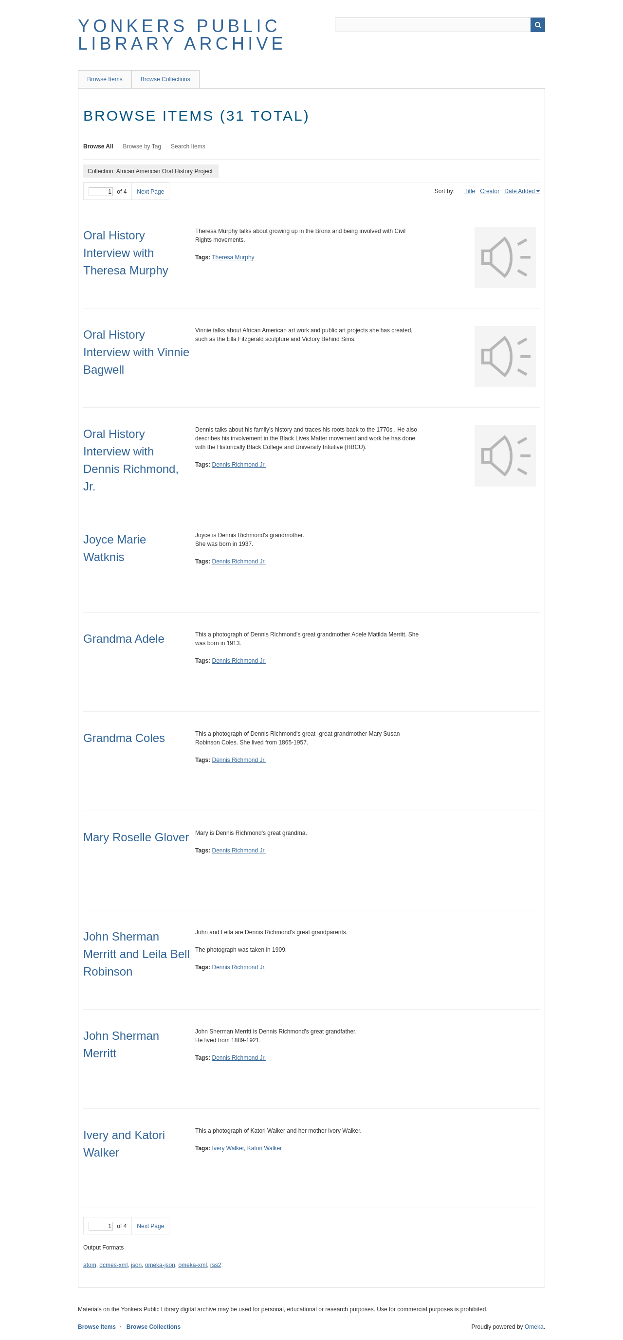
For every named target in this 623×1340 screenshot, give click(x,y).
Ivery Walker (228, 1148)
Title (469, 191)
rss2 (215, 1265)
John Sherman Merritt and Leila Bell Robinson (136, 954)
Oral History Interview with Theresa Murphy (125, 253)
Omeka (534, 1326)
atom (89, 1265)
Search (538, 25)
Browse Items (105, 79)
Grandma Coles (124, 737)
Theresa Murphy (233, 257)
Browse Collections (165, 79)
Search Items (188, 146)
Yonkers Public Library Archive (182, 35)
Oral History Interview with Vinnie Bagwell (136, 352)
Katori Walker (264, 1148)
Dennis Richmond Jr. (239, 464)
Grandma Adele (124, 638)
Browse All (98, 146)
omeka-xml (192, 1265)
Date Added (519, 191)
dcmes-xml (113, 1265)
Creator (489, 191)
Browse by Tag (142, 146)
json (136, 1265)
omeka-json (160, 1265)
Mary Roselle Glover (136, 837)
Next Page (150, 191)
